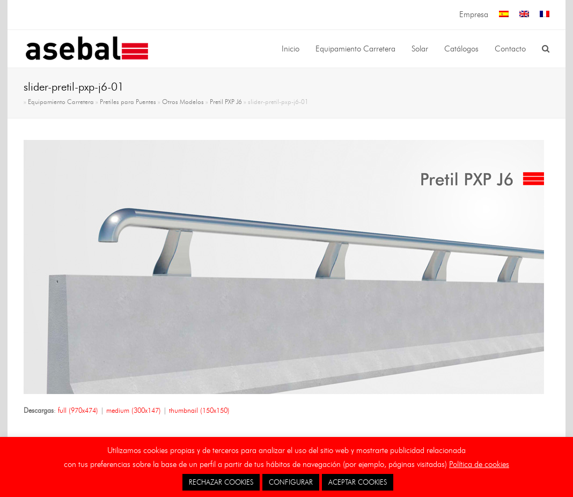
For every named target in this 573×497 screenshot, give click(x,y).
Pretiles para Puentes (128, 102)
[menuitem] (504, 14)
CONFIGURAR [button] (291, 482)
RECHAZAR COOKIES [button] (221, 482)
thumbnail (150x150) (199, 410)
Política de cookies (479, 464)
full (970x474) (78, 410)
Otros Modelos (183, 102)
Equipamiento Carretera (61, 102)
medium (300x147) (133, 410)
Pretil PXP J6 (226, 102)
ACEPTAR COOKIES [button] (357, 482)
